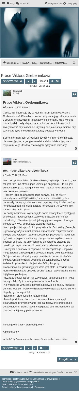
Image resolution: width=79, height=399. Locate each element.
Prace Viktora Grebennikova (25, 75)
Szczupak (17, 91)
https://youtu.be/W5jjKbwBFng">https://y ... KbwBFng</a (35, 198)
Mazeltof (24, 384)
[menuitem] (10, 3)
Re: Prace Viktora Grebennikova (25, 170)
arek (15, 159)
